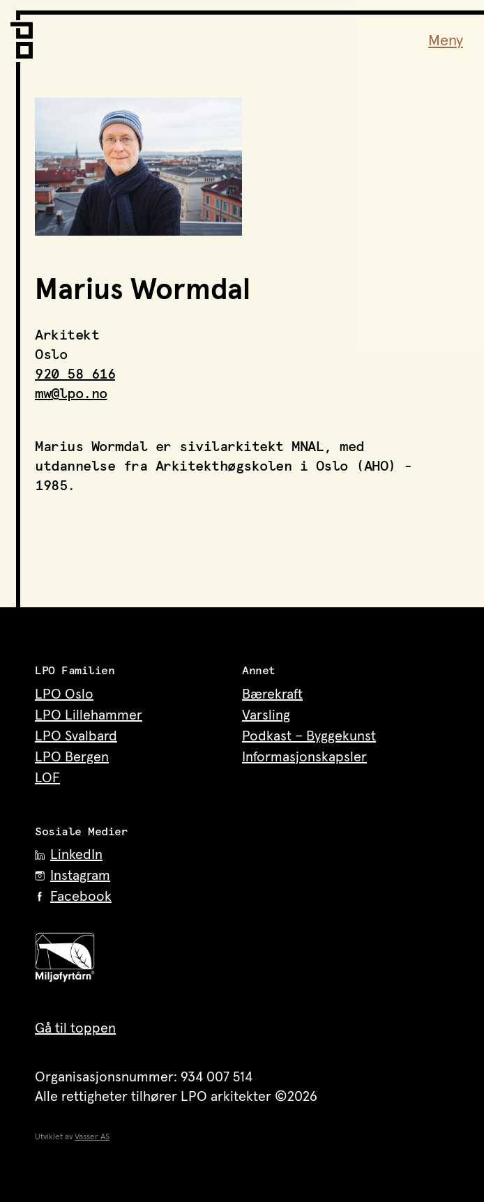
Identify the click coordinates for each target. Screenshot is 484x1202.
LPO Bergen (72, 757)
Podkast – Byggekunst (309, 736)
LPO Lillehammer (88, 715)
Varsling (266, 715)
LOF (47, 778)
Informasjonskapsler (304, 757)
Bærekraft (272, 694)
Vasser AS (92, 1137)
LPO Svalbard (76, 736)
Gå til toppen (75, 1028)
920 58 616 (75, 374)
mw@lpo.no (71, 394)
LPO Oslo (64, 694)
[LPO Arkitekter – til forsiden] (24, 34)
